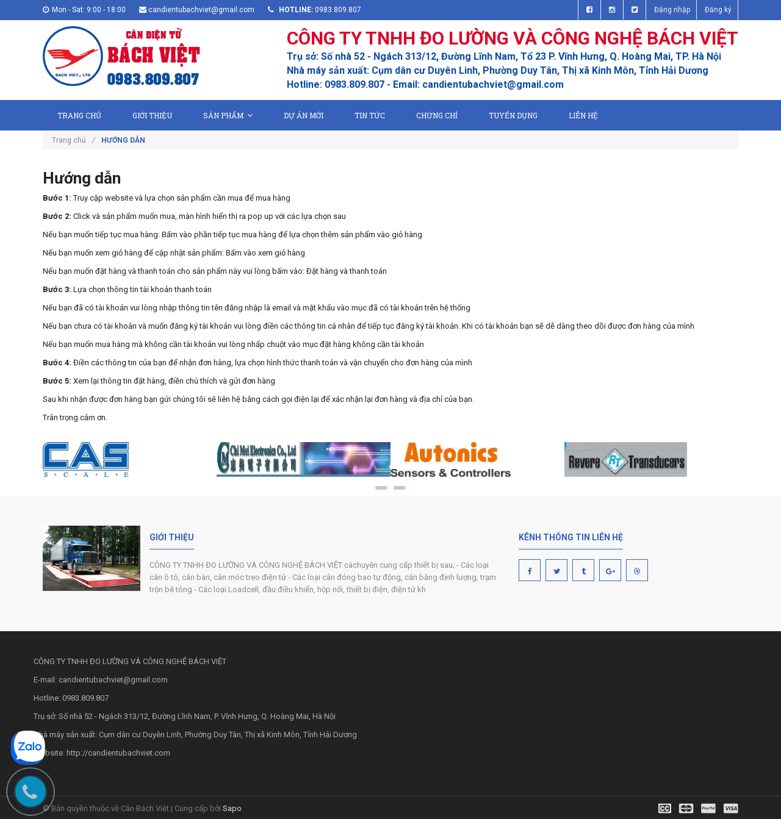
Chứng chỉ (437, 115)
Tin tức (370, 115)
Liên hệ (583, 115)
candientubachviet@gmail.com (201, 9)
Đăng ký (718, 9)
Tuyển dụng (513, 115)
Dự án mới (303, 115)
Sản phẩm (228, 115)
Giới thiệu (152, 115)
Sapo (232, 808)
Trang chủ (79, 115)
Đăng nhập (672, 9)
